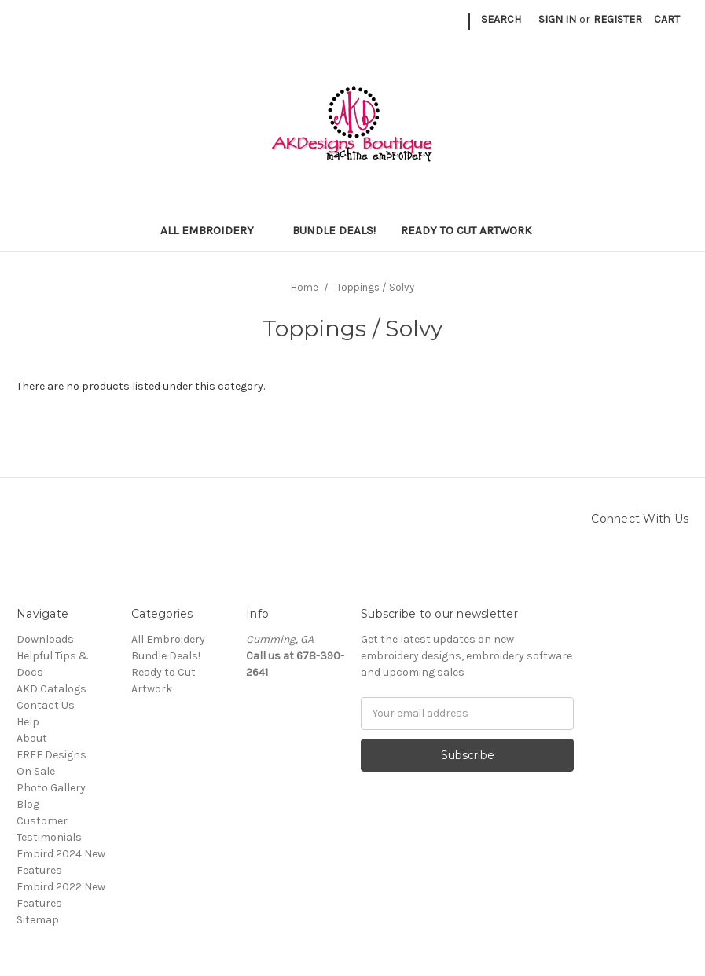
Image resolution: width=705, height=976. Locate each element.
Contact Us (46, 705)
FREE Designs (51, 754)
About (32, 738)
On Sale (36, 771)
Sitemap (38, 919)
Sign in (557, 19)
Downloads (45, 639)
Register (617, 19)
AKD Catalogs (51, 688)
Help (28, 721)
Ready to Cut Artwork (473, 230)
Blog (28, 804)
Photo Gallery (51, 787)
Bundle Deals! (334, 230)
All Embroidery (213, 230)
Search (501, 19)
